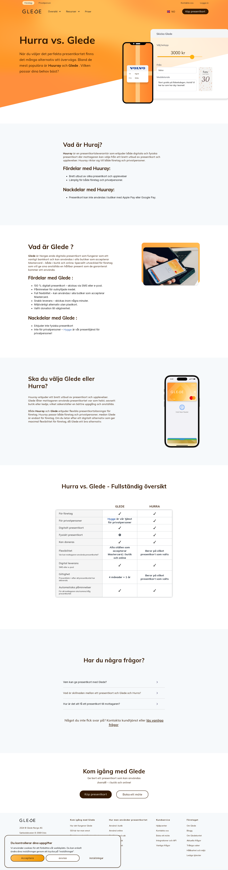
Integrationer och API (166, 840)
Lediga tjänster (194, 855)
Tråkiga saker (193, 845)
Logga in (204, 3)
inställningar (96, 858)
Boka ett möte (132, 794)
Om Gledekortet (194, 835)
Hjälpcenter (161, 826)
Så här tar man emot (80, 830)
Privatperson (45, 3)
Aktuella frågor (194, 840)
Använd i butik (116, 826)
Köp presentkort (195, 11)
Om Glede (191, 826)
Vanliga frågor (163, 845)
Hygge (68, 329)
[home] (34, 11)
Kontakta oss (187, 3)
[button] (54, 11)
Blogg (189, 830)
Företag (28, 3)
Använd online (116, 830)
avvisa (63, 858)
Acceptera (27, 858)
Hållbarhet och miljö (196, 850)
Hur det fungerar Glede (81, 826)
